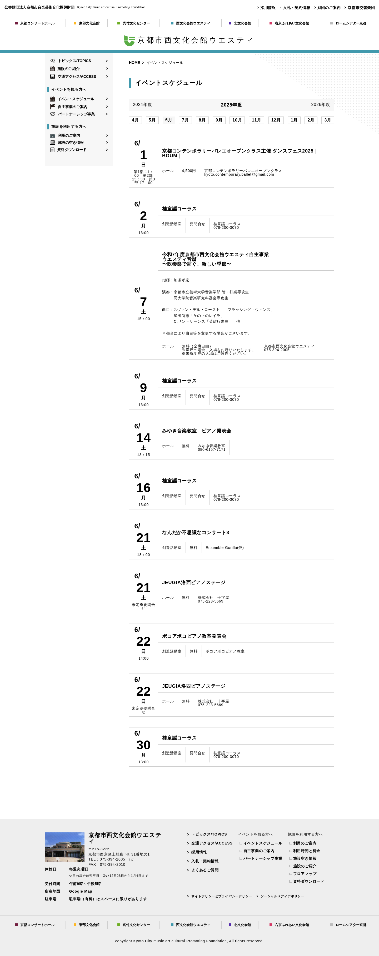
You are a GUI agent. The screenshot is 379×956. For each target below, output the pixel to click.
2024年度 (142, 105)
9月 (219, 120)
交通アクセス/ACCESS (73, 76)
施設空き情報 (305, 858)
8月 (202, 120)
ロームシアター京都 (348, 23)
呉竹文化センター (133, 23)
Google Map (80, 891)
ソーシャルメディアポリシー (282, 896)
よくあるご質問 (205, 870)
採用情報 (268, 7)
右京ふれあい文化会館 (289, 23)
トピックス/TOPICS (70, 60)
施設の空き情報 (67, 142)
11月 (256, 120)
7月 (185, 120)
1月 (294, 120)
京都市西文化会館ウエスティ (189, 40)
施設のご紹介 (64, 68)
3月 (327, 120)
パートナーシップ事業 (72, 114)
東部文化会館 (86, 23)
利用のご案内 (65, 135)
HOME (134, 62)
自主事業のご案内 (68, 106)
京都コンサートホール (34, 23)
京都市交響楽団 (361, 7)
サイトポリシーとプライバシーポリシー (221, 896)
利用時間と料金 (307, 851)
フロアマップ (305, 874)
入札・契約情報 (296, 7)
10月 (237, 120)
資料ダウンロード (68, 149)
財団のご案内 (329, 7)
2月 (311, 120)
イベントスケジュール (72, 99)
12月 (276, 120)
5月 (152, 120)
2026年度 (320, 105)
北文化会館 (240, 23)
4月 (135, 120)
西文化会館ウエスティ (190, 23)
